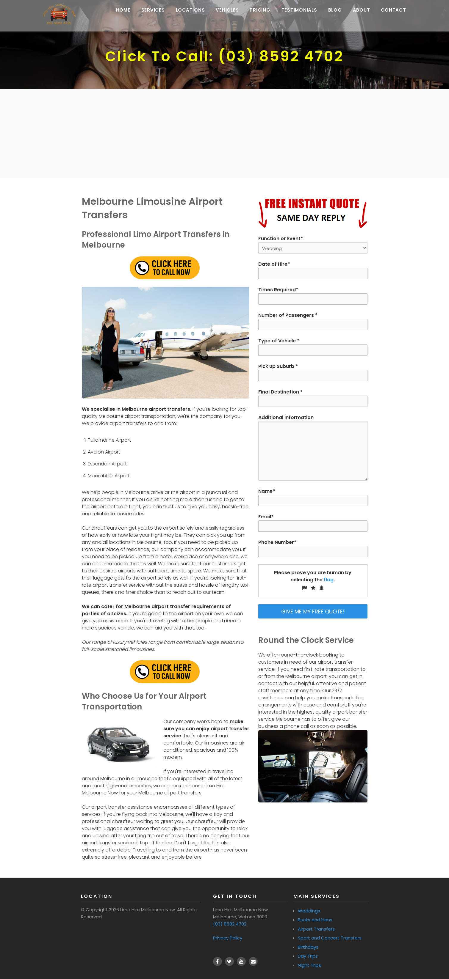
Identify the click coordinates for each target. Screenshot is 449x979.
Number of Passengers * (312, 321)
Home (126, 12)
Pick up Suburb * (312, 372)
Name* (312, 497)
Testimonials (302, 12)
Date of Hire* (312, 270)
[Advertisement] (224, 133)
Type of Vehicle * (312, 346)
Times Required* (312, 295)
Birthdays (308, 947)
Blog (338, 12)
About (364, 12)
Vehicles (230, 12)
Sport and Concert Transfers (330, 938)
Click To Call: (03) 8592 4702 (224, 56)
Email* (312, 522)
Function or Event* (312, 243)
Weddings (309, 911)
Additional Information (312, 447)
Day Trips (308, 956)
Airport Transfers (316, 929)
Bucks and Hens (315, 920)
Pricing (263, 12)
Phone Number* (312, 548)
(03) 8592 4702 (229, 924)
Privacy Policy (227, 938)
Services (156, 12)
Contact (396, 12)
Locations (193, 12)
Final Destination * (312, 397)
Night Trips (309, 965)
